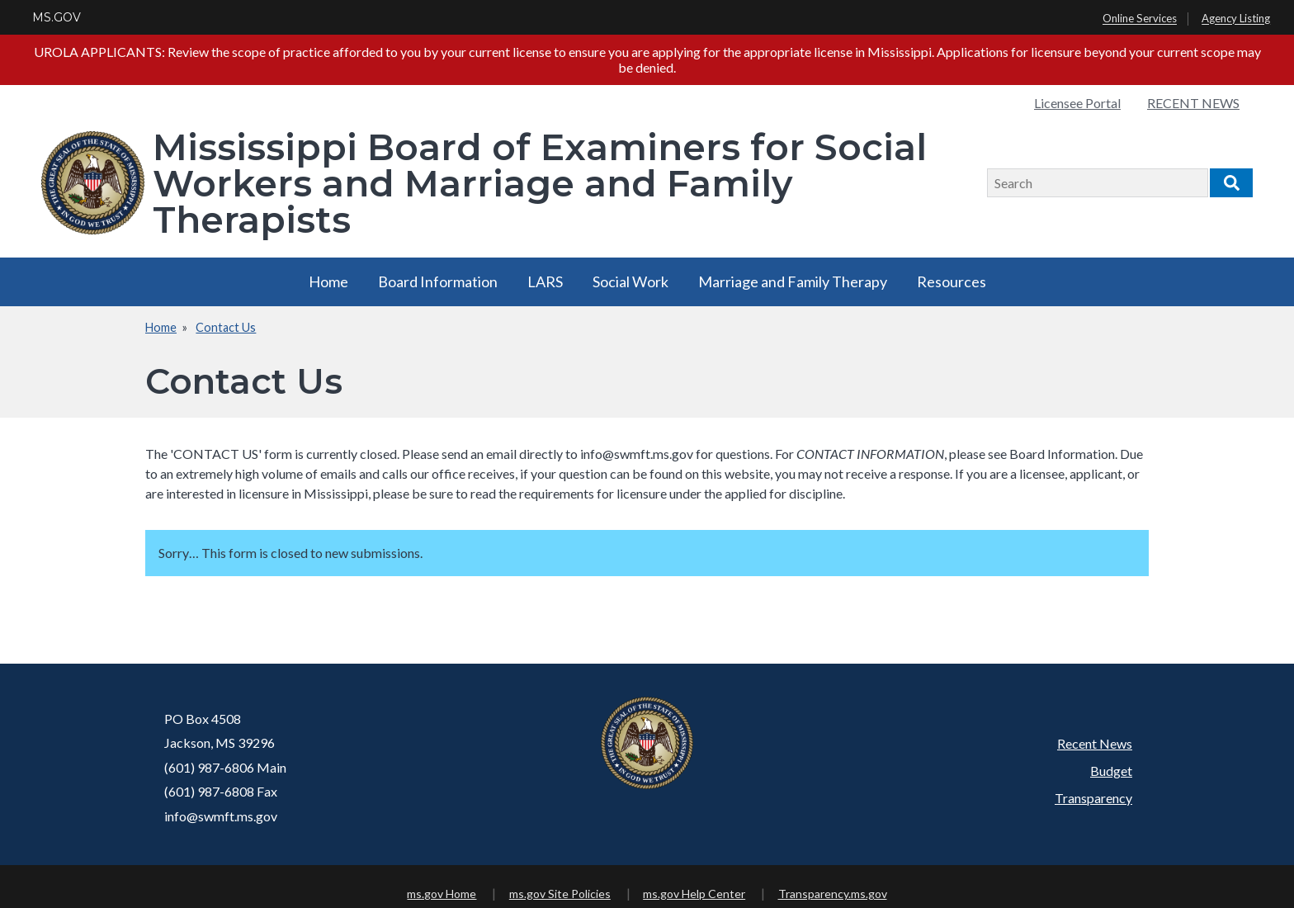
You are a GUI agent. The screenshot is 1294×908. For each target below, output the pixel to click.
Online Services (1140, 19)
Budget (1111, 770)
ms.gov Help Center (694, 894)
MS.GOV (56, 17)
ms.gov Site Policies (560, 894)
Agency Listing (1236, 19)
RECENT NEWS (1193, 103)
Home (328, 281)
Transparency (1093, 798)
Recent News (1094, 743)
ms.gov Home (441, 894)
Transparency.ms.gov (832, 894)
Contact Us (226, 327)
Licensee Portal (1077, 103)
